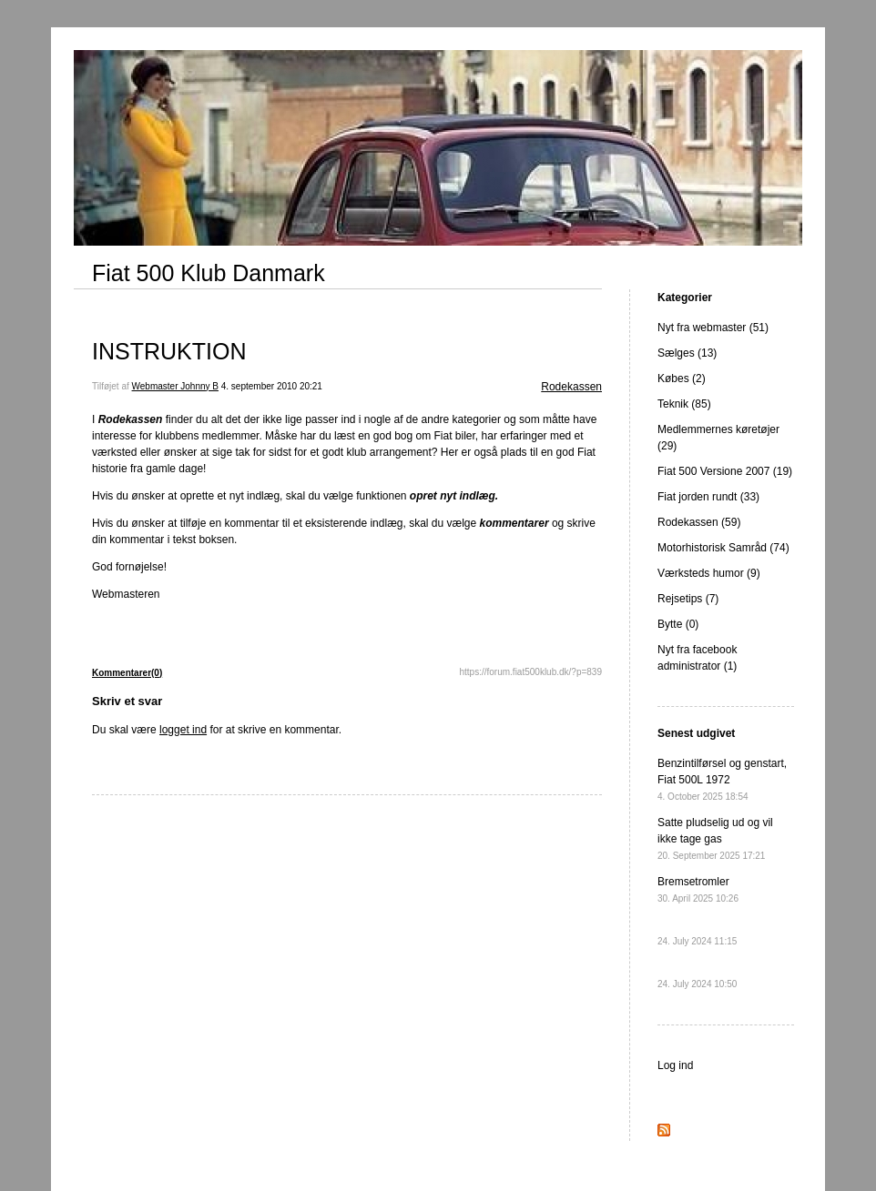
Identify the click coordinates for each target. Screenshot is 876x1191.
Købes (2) (681, 378)
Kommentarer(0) (127, 673)
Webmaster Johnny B (175, 386)
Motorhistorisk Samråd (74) (723, 547)
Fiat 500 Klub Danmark (208, 273)
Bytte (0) (677, 624)
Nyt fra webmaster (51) (713, 327)
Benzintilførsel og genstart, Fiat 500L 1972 (722, 779)
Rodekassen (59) (698, 522)
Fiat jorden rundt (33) (708, 496)
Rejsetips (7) (687, 598)
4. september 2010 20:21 (271, 386)
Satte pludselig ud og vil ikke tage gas (715, 838)
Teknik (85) (684, 404)
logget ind (183, 729)
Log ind (675, 1065)
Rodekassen (571, 386)
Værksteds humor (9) (708, 573)
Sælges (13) (687, 353)
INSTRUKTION (169, 351)
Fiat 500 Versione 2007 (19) (724, 471)
